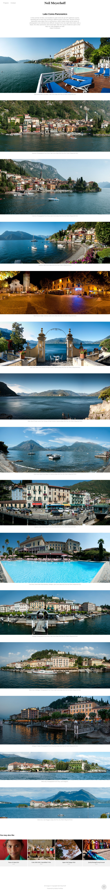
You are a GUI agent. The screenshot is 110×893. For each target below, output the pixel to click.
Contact (13, 3)
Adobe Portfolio (58, 888)
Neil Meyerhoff (55, 3)
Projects (6, 3)
